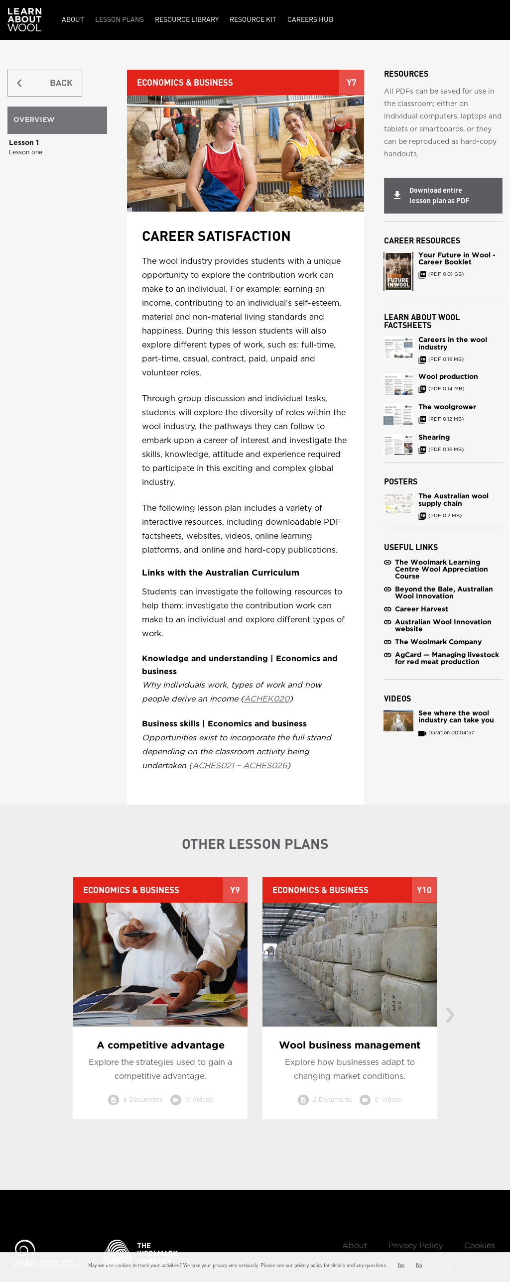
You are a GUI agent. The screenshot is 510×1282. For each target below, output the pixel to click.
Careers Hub (310, 18)
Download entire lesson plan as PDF (439, 195)
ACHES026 (265, 766)
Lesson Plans (119, 18)
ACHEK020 (266, 699)
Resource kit (253, 18)
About (73, 18)
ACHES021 (213, 766)
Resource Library (187, 18)
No (419, 1265)
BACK (61, 83)
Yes (400, 1265)
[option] (160, 1005)
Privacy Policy (415, 1246)
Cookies (479, 1246)
